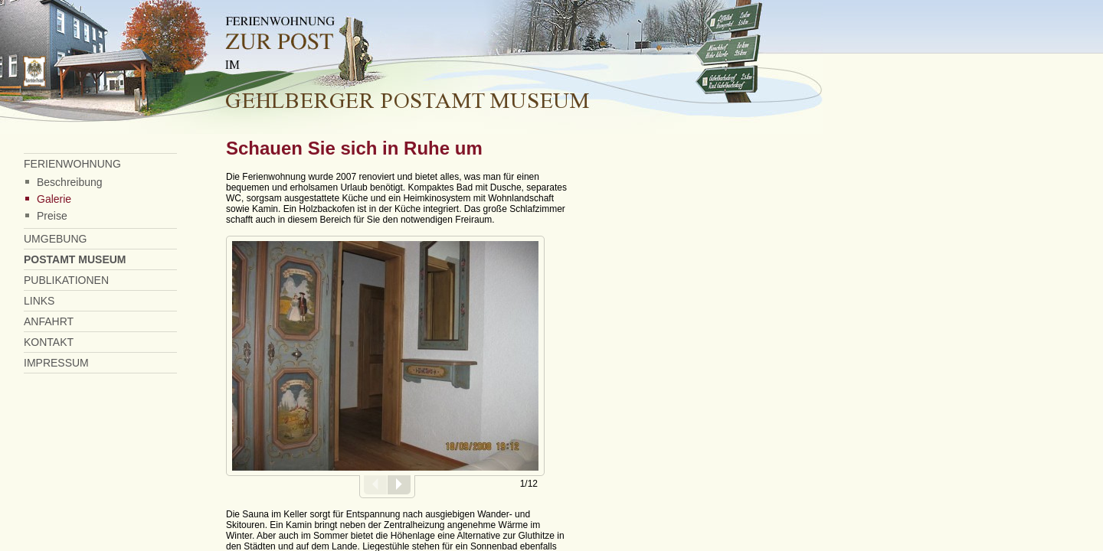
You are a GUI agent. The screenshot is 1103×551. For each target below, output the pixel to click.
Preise (52, 216)
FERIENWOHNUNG (72, 164)
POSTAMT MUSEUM (75, 259)
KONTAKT (49, 342)
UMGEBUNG (55, 239)
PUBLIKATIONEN (66, 280)
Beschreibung (70, 182)
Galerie (54, 199)
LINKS (39, 301)
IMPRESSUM (56, 363)
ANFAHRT (49, 321)
